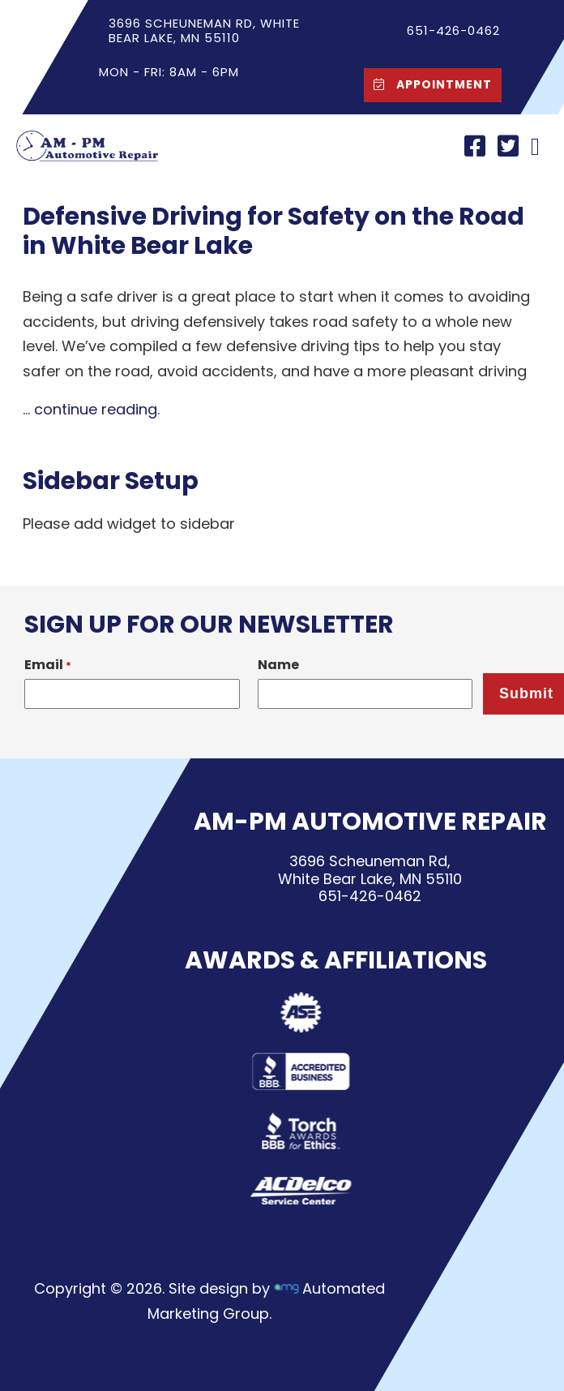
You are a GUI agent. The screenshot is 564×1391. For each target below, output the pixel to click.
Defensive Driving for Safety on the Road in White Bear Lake (273, 231)
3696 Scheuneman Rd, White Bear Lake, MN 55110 (204, 30)
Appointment (428, 84)
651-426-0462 (369, 896)
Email (47, 664)
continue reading (95, 409)
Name (278, 664)
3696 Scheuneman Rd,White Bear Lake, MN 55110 (370, 870)
